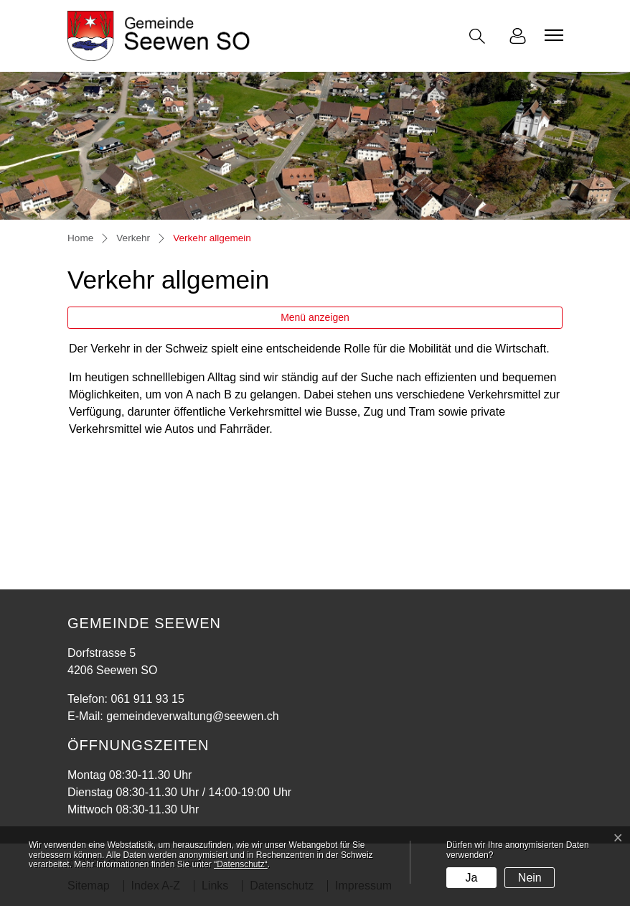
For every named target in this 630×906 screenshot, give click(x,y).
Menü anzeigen (315, 317)
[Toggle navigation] (552, 35)
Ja (471, 878)
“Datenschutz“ (241, 864)
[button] (480, 36)
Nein (530, 878)
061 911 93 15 (147, 699)
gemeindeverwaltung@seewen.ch (192, 716)
